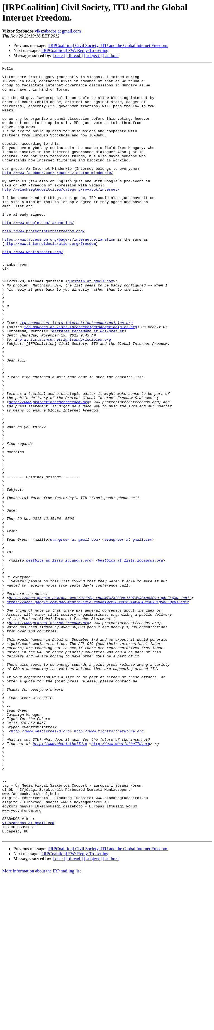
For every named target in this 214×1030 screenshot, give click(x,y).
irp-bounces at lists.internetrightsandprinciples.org (76, 374)
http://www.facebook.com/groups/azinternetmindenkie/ (57, 194)
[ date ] (59, 55)
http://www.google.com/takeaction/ (38, 254)
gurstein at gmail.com (90, 324)
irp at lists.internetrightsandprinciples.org (63, 394)
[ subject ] (93, 55)
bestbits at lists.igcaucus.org (58, 659)
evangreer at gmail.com (74, 634)
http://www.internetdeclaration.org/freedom (50, 279)
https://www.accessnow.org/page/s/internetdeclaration (58, 274)
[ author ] (111, 55)
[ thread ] (74, 55)
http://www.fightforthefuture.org (109, 864)
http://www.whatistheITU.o (60, 879)
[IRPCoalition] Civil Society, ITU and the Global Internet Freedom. (108, 45)
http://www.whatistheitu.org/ (32, 289)
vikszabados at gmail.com (58, 31)
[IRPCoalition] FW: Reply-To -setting (74, 50)
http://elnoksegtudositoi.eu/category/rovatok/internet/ (61, 214)
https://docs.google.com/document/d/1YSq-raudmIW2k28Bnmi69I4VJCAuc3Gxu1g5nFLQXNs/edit (100, 704)
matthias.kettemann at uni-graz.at (88, 384)
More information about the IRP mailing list (41, 1025)
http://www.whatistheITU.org (40, 864)
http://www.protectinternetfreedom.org (49, 469)
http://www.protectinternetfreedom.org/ (43, 264)
